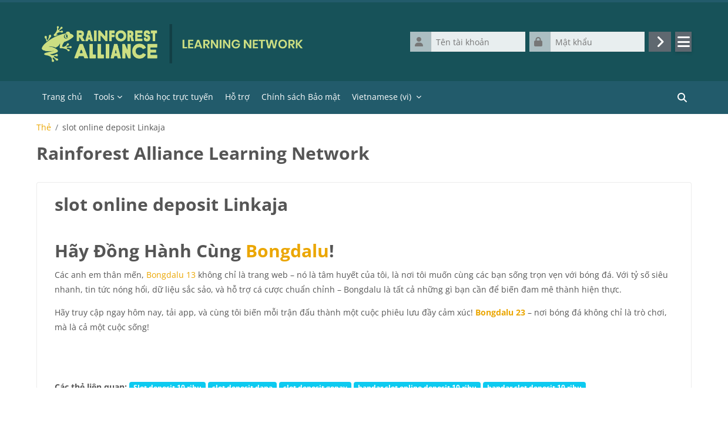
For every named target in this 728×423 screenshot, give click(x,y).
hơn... (573, 401)
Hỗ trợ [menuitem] (237, 96)
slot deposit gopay (315, 387)
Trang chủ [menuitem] (62, 96)
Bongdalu (287, 251)
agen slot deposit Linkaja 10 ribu (350, 402)
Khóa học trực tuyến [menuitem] (173, 96)
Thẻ (43, 127)
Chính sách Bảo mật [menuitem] (300, 96)
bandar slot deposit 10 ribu (534, 387)
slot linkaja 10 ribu (181, 402)
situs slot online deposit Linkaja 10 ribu (487, 402)
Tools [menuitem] (104, 96)
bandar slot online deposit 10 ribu (417, 387)
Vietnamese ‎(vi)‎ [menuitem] (381, 96)
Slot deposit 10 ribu (167, 387)
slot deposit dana (242, 387)
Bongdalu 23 (500, 312)
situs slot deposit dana (98, 402)
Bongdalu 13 (171, 274)
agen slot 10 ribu (253, 402)
